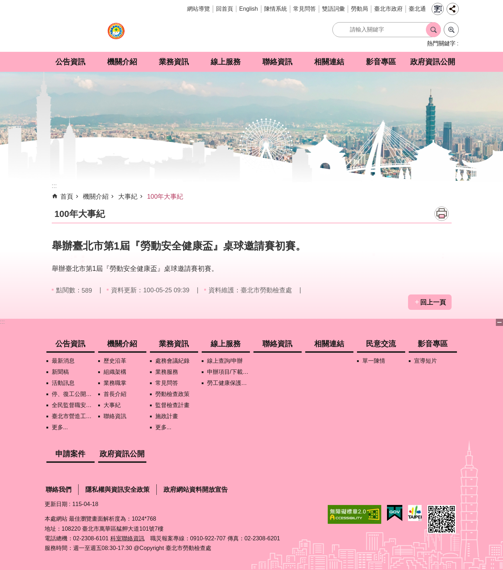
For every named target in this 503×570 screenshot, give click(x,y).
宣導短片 (425, 361)
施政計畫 (166, 416)
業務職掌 (115, 383)
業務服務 (166, 372)
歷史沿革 (115, 361)
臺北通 (417, 9)
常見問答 (304, 9)
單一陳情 (373, 361)
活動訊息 (63, 383)
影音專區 (381, 62)
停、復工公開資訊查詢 (73, 394)
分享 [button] (453, 9)
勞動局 (359, 9)
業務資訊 (174, 62)
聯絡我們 (58, 489)
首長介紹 (115, 394)
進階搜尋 (451, 29)
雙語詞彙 (333, 9)
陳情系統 (275, 9)
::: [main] (54, 185)
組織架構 (115, 372)
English (248, 9)
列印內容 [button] (441, 214)
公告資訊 (70, 62)
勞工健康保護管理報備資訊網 (228, 383)
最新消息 (63, 361)
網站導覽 (198, 9)
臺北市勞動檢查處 (116, 35)
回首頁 (224, 9)
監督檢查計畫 (172, 405)
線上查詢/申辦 (225, 361)
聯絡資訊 (277, 62)
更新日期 (56, 504)
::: (2, 322)
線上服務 (226, 62)
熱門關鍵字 (441, 43)
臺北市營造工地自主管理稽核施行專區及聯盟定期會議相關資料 (73, 416)
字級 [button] (438, 9)
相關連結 (329, 62)
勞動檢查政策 (172, 394)
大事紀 (127, 196)
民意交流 (381, 343)
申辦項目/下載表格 (228, 372)
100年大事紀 (165, 196)
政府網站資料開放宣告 (196, 489)
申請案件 (70, 454)
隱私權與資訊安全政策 (117, 489)
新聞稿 (60, 372)
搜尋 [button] (433, 29)
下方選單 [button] (499, 322)
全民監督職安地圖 (73, 405)
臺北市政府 (388, 9)
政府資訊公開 (432, 62)
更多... (60, 427)
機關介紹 (122, 62)
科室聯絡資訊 (127, 538)
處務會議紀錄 (172, 361)
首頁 (66, 196)
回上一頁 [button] (433, 302)
